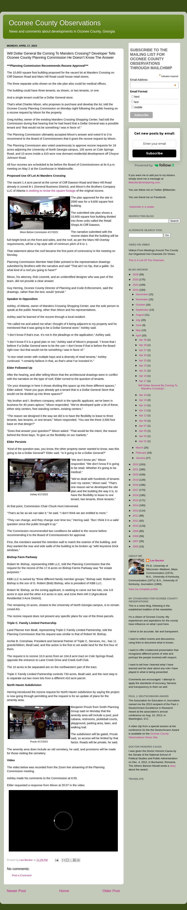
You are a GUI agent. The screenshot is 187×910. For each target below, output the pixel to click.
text (136, 102)
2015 (136, 500)
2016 (136, 495)
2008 (136, 536)
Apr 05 (143, 430)
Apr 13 (143, 410)
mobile (138, 107)
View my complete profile (143, 589)
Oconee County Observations (55, 23)
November (142, 299)
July (138, 320)
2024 (136, 284)
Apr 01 (143, 441)
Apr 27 (143, 350)
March (140, 447)
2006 (136, 546)
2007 (136, 541)
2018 (136, 484)
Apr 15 (143, 400)
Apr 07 (143, 425)
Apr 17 (143, 380)
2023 (136, 289)
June (139, 325)
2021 (136, 469)
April (139, 335)
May (138, 330)
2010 (136, 525)
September (142, 309)
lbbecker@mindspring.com (144, 182)
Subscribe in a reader (141, 206)
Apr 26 (143, 355)
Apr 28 (143, 345)
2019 (136, 479)
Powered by (154, 165)
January (141, 457)
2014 (136, 505)
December (142, 294)
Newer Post (16, 891)
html (136, 96)
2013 (136, 510)
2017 (136, 489)
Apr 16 (143, 394)
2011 (136, 520)
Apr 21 (143, 370)
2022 (136, 464)
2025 (136, 279)
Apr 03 (143, 436)
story (173, 765)
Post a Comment (22, 875)
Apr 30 (143, 339)
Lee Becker (157, 560)
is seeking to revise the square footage (50, 190)
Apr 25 (143, 360)
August (140, 314)
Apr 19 (143, 375)
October (141, 304)
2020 (136, 474)
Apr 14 (143, 405)
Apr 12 (143, 415)
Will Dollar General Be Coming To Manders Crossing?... (157, 387)
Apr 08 (143, 420)
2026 (136, 274)
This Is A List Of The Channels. (147, 260)
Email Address (153, 79)
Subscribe (154, 153)
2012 (136, 515)
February (141, 452)
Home (64, 891)
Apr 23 (143, 365)
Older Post (111, 891)
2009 (136, 531)
